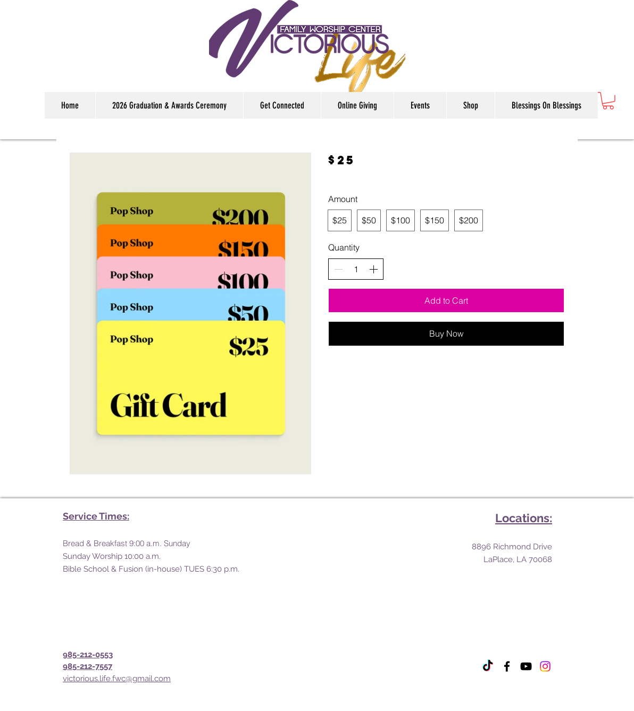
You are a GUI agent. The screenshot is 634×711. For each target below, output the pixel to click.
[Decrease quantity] (338, 269)
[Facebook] (507, 666)
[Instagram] (545, 666)
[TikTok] (488, 666)
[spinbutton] (356, 269)
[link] (608, 101)
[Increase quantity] (373, 269)
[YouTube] (526, 666)
